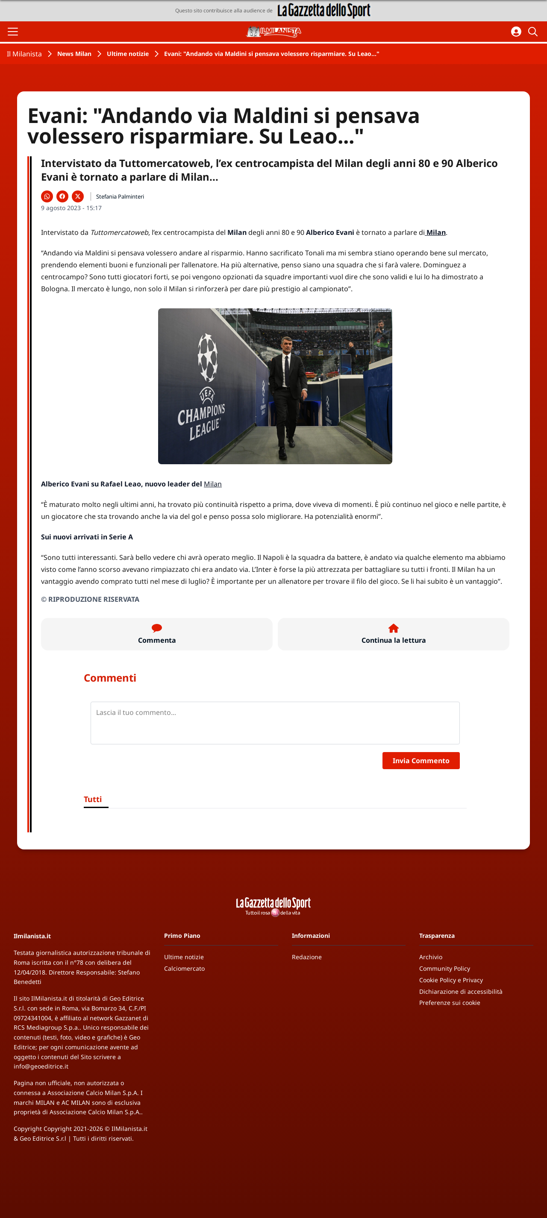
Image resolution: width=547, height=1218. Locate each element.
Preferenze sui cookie (449, 1002)
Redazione (307, 957)
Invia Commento (421, 760)
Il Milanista (24, 54)
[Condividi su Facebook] (62, 196)
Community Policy (444, 968)
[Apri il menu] (13, 32)
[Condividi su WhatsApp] (47, 196)
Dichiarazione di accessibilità (461, 991)
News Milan (74, 54)
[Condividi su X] (78, 196)
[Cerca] (534, 32)
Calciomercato (184, 968)
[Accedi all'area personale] (516, 31)
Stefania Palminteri (120, 196)
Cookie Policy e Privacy (451, 980)
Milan (213, 484)
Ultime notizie (128, 54)
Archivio (430, 957)
